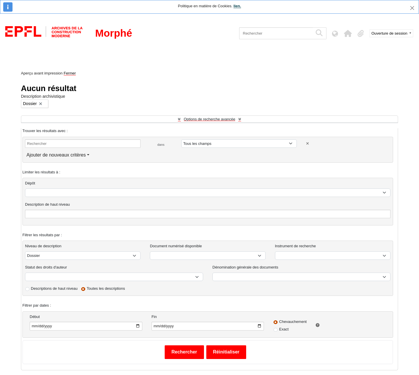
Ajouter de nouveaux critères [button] (56, 154)
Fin (154, 316)
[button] (348, 33)
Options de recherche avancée (209, 119)
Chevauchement (293, 321)
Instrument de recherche (295, 246)
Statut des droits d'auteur (46, 267)
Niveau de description (43, 246)
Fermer (70, 73)
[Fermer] (412, 8)
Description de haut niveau (47, 204)
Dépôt (30, 183)
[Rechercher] (276, 33)
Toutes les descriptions (106, 288)
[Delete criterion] (307, 143)
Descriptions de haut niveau (54, 288)
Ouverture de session (390, 33)
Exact (284, 329)
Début (35, 316)
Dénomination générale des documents (245, 267)
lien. (237, 6)
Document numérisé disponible (176, 246)
